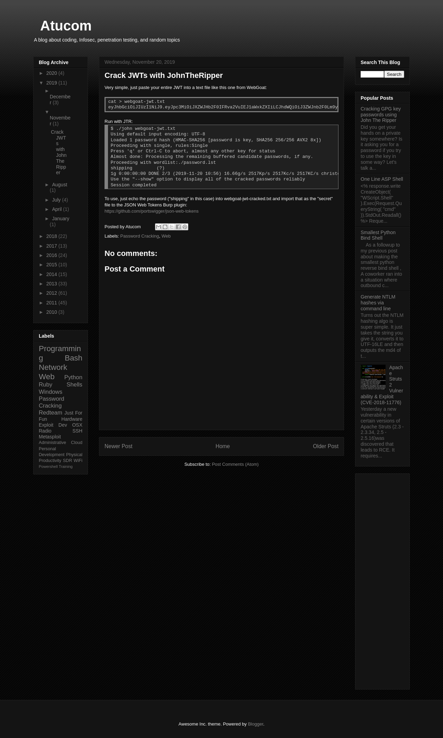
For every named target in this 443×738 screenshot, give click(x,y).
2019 (52, 83)
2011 (52, 302)
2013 (52, 283)
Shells (74, 384)
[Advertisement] (382, 580)
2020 (52, 73)
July (57, 200)
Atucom (66, 25)
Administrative (52, 442)
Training (66, 466)
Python (73, 377)
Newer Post (119, 446)
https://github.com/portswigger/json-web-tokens (152, 211)
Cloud (76, 442)
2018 (52, 236)
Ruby (45, 384)
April (57, 209)
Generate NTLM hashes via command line (378, 302)
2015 (52, 264)
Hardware (71, 419)
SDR (67, 460)
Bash (73, 358)
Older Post (325, 446)
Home (223, 446)
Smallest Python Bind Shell (378, 235)
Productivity (50, 460)
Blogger (255, 724)
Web (166, 236)
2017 (52, 246)
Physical (74, 454)
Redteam (50, 412)
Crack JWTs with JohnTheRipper (58, 152)
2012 (52, 293)
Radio (45, 431)
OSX (77, 425)
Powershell (48, 466)
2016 (52, 255)
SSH (77, 431)
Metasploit (50, 436)
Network (53, 367)
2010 (52, 312)
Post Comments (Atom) (235, 464)
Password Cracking (139, 236)
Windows (50, 392)
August (59, 184)
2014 (52, 274)
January (60, 218)
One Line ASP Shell (382, 179)
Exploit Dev (53, 425)
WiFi (78, 460)
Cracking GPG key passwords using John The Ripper (381, 114)
